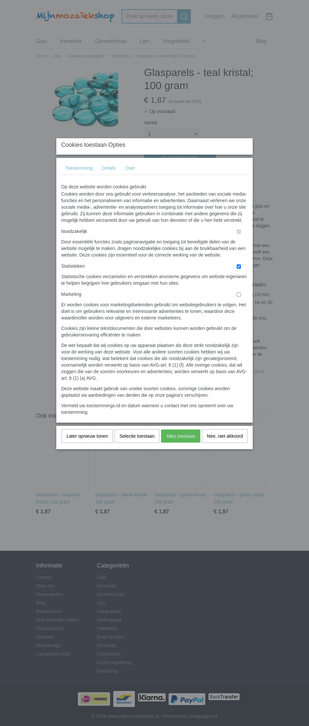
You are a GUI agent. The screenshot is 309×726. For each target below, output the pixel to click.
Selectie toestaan (136, 449)
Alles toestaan (180, 449)
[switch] (239, 245)
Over (130, 181)
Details (109, 181)
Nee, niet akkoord (225, 449)
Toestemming (79, 181)
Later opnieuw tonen (87, 449)
